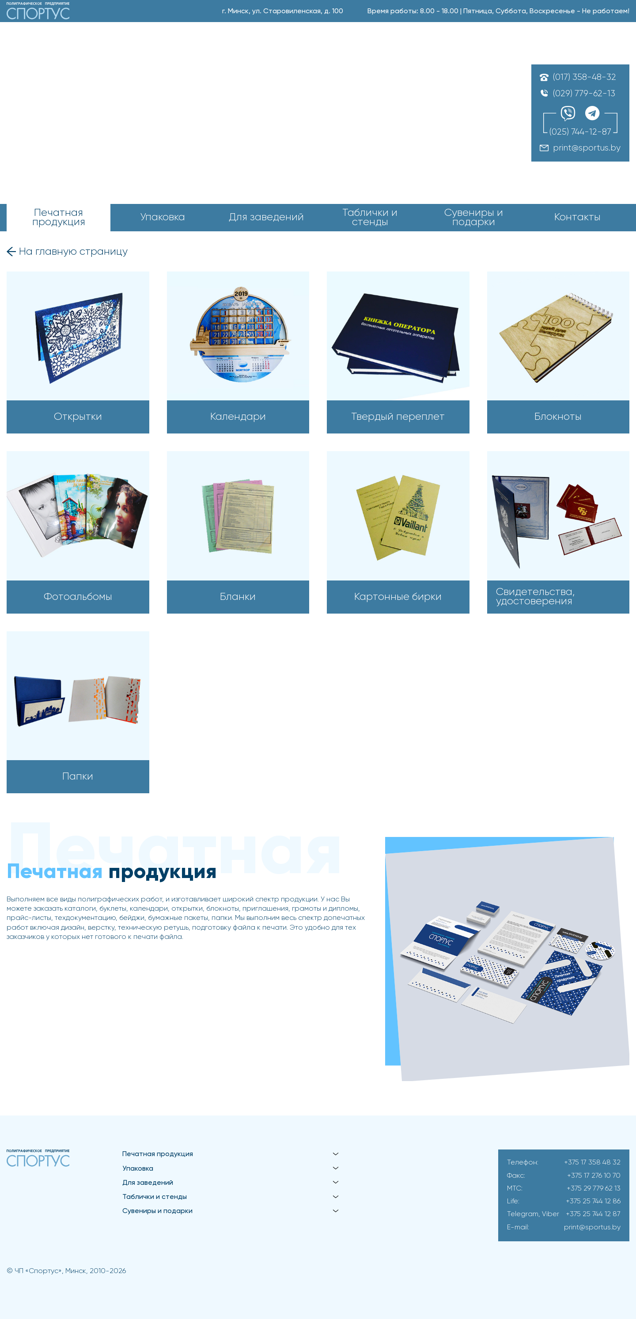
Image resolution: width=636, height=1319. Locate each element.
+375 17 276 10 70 (594, 1176)
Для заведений (266, 217)
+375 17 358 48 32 (592, 1162)
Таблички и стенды (370, 217)
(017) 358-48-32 (584, 77)
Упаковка (162, 217)
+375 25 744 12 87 (593, 1214)
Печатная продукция (58, 217)
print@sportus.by (587, 148)
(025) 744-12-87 (580, 132)
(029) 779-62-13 (584, 94)
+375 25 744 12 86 (593, 1201)
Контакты (577, 217)
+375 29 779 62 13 (594, 1188)
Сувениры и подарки (473, 217)
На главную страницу (73, 251)
